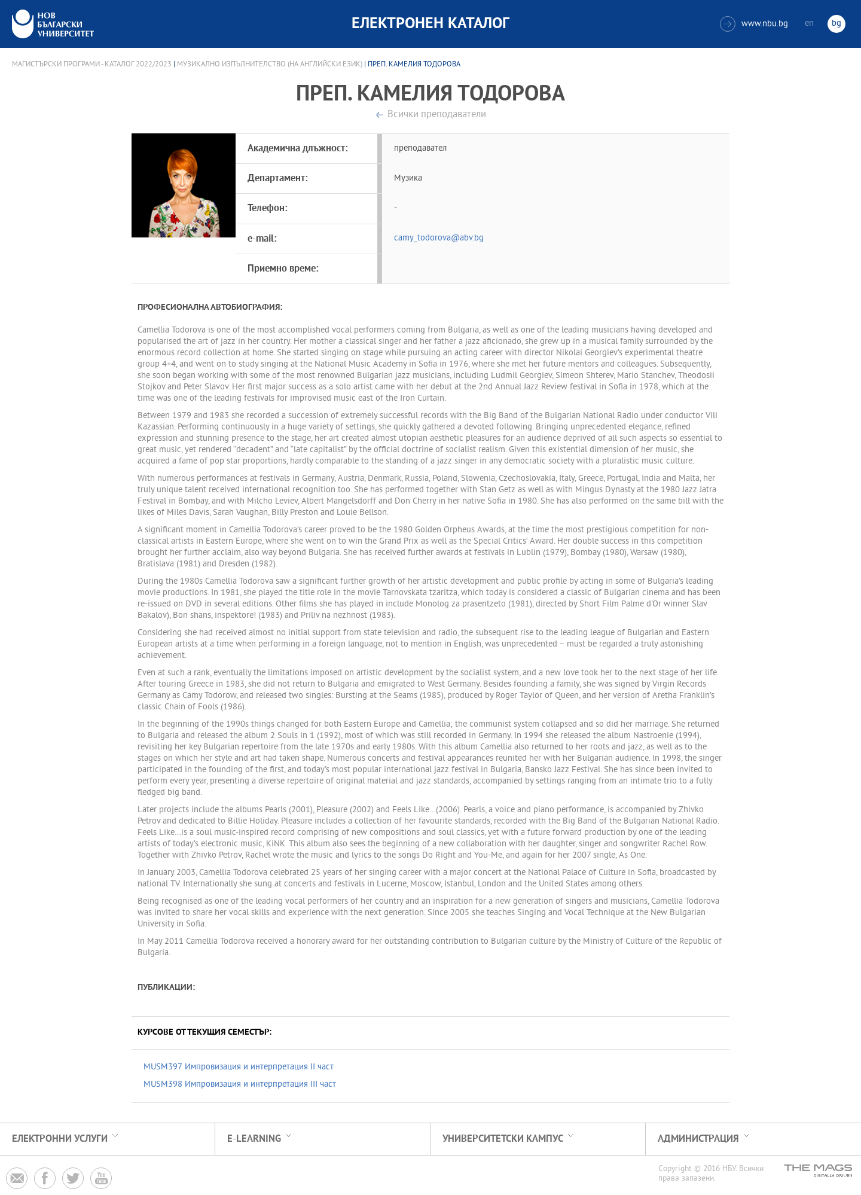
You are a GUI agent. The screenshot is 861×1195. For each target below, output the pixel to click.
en (809, 23)
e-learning (254, 1139)
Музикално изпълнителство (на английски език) (269, 64)
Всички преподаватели (436, 115)
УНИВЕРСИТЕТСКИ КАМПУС (502, 1139)
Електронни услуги (60, 1139)
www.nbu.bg (754, 24)
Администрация (698, 1139)
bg (836, 23)
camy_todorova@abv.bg (439, 238)
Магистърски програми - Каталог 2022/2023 (92, 64)
